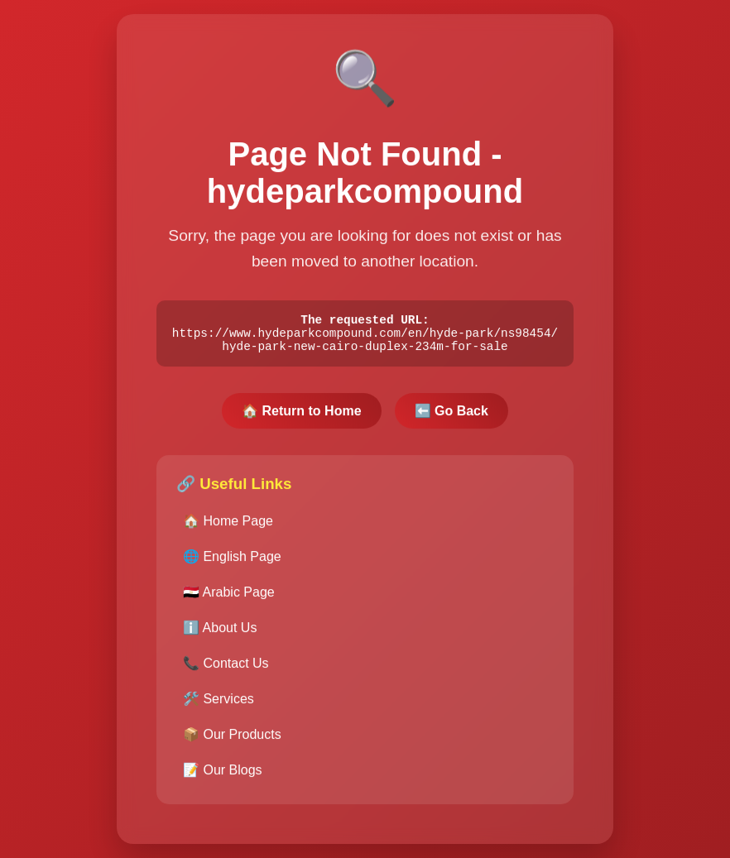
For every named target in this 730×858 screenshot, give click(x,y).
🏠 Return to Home (301, 417)
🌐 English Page (232, 563)
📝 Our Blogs (222, 776)
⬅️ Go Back (451, 417)
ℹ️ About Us (220, 634)
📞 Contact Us (226, 670)
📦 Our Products (232, 741)
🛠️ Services (218, 705)
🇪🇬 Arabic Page (229, 599)
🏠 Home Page (228, 527)
